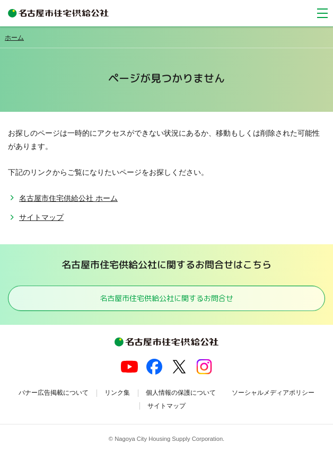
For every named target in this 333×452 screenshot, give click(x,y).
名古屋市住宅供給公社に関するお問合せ (166, 298)
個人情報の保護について (181, 392)
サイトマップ (41, 217)
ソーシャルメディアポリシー (273, 392)
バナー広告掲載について (54, 392)
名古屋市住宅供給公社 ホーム (68, 198)
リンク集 (117, 392)
